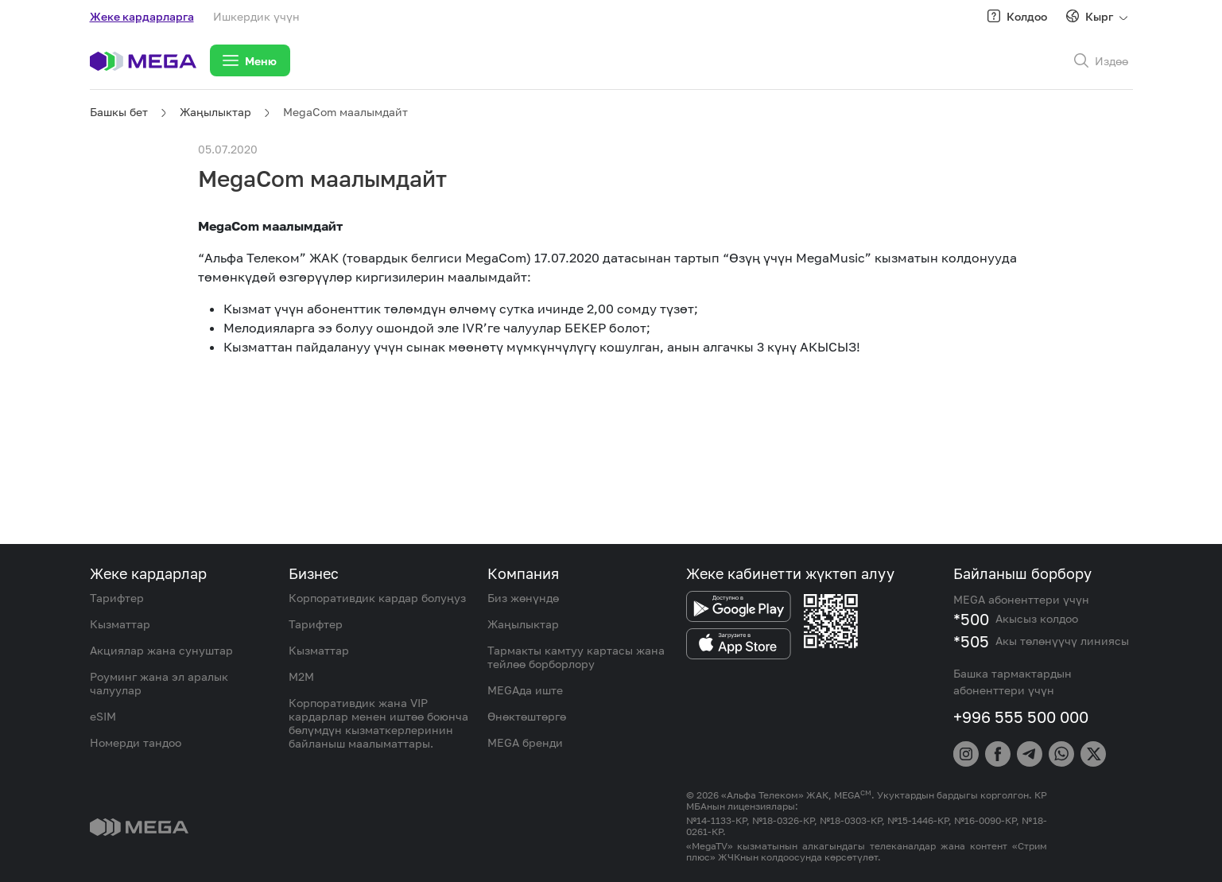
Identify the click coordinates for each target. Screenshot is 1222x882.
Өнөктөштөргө (526, 716)
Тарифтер (117, 597)
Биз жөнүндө (523, 597)
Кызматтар (120, 624)
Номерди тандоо (135, 742)
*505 (971, 641)
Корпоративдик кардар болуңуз (377, 597)
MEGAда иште (525, 690)
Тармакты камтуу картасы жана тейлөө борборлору (576, 656)
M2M (301, 676)
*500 (971, 618)
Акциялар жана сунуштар (161, 650)
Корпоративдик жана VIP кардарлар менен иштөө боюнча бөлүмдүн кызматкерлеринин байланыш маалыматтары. (378, 723)
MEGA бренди (525, 742)
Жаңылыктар (215, 112)
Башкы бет (119, 112)
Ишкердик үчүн (256, 16)
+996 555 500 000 (1020, 716)
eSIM (103, 716)
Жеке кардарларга (142, 16)
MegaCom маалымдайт (345, 112)
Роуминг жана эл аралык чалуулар (159, 683)
